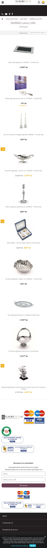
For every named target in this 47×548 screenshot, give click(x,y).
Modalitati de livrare (10, 530)
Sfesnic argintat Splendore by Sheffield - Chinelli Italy (23, 207)
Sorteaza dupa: (23, 33)
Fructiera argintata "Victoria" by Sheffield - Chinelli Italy (23, 171)
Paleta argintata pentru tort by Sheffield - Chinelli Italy (23, 98)
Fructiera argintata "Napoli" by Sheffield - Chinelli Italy (23, 279)
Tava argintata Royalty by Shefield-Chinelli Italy (24, 315)
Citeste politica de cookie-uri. (19, 545)
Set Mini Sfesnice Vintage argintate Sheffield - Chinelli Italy (23, 134)
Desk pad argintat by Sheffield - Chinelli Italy (23, 62)
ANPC (4, 516)
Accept (33, 545)
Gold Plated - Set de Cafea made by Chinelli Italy (23, 243)
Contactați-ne (7, 523)
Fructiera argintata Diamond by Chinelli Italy (23, 351)
